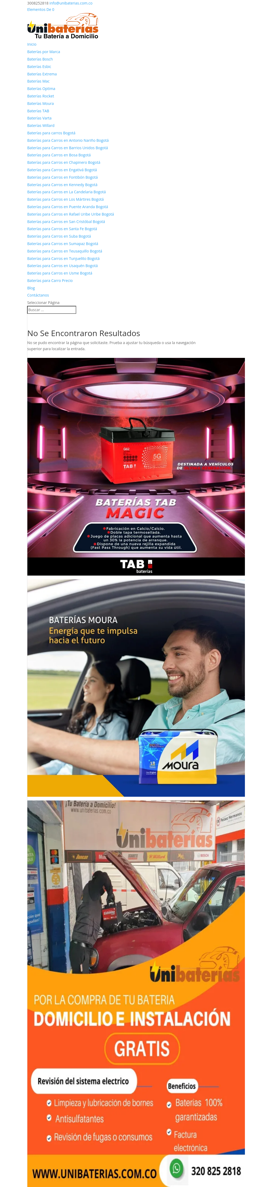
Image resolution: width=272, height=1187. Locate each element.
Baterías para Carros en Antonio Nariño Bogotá (68, 140)
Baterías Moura (40, 103)
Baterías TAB (38, 110)
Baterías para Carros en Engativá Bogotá (62, 169)
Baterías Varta (39, 118)
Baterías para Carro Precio (50, 280)
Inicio (31, 44)
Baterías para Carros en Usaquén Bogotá (62, 265)
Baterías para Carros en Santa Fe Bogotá (62, 228)
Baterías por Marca (43, 51)
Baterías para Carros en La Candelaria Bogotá (66, 191)
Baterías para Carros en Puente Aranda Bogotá (67, 206)
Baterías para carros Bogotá (51, 132)
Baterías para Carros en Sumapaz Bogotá (62, 243)
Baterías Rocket (40, 95)
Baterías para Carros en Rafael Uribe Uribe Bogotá (70, 214)
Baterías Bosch (40, 59)
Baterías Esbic (39, 66)
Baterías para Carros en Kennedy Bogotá (62, 184)
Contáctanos (38, 295)
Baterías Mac (38, 81)
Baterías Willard (40, 125)
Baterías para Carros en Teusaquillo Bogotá (64, 251)
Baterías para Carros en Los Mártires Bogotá (65, 199)
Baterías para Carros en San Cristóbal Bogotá (66, 221)
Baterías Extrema (42, 73)
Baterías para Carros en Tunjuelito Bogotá (63, 258)
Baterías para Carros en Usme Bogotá (59, 273)
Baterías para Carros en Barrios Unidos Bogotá (67, 147)
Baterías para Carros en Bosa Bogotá (59, 154)
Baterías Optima (41, 88)
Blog (31, 287)
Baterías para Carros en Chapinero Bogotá (63, 162)
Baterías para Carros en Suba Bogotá (59, 236)
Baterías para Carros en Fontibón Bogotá (62, 177)
